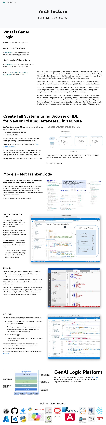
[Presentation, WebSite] (70, 49)
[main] (53, 14)
